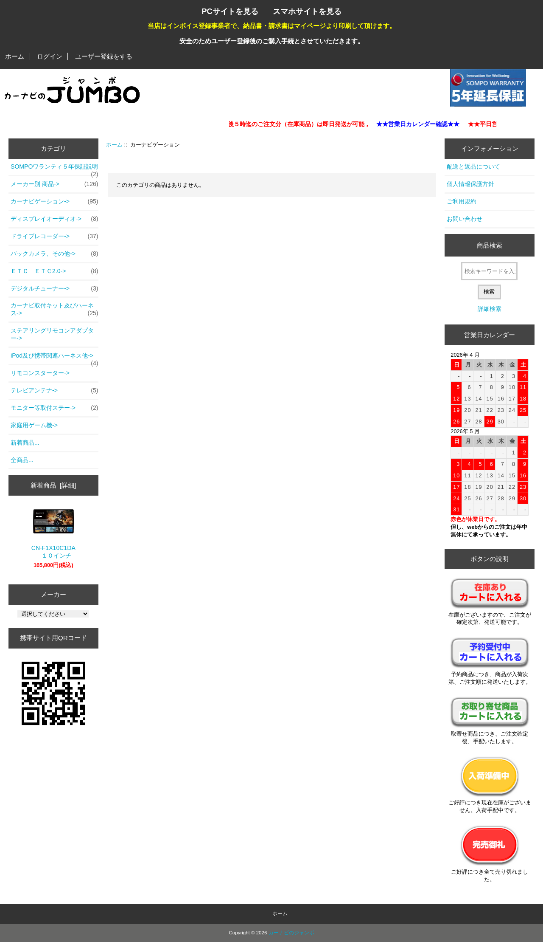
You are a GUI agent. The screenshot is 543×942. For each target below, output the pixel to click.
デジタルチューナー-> (54, 289)
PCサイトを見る (230, 11)
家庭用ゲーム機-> (34, 425)
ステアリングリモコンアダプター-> (52, 334)
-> (54, 202)
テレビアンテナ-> (54, 391)
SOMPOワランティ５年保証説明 (54, 169)
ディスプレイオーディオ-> (54, 219)
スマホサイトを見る (307, 11)
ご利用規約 (461, 201)
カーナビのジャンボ (291, 932)
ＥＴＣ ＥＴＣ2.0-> (54, 271)
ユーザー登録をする (103, 56)
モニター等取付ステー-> (54, 408)
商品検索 (489, 245)
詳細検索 (489, 308)
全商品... (22, 460)
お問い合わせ (464, 218)
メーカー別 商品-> (54, 184)
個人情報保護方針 (470, 184)
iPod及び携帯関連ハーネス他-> (54, 358)
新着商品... (25, 442)
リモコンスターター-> (40, 372)
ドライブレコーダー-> (54, 236)
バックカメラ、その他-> (54, 254)
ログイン (49, 56)
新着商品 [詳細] (53, 485)
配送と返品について (473, 166)
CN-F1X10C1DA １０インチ (53, 533)
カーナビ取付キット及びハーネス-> (54, 309)
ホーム (14, 56)
